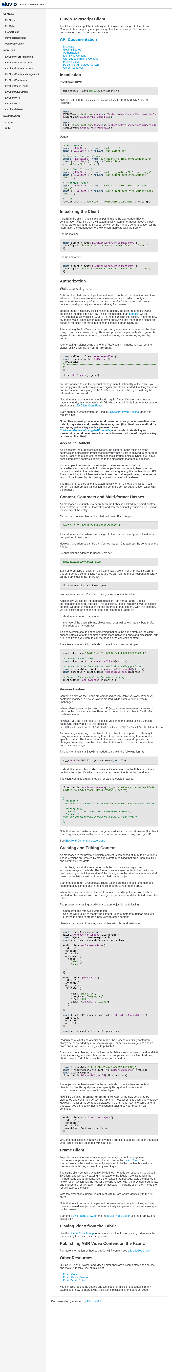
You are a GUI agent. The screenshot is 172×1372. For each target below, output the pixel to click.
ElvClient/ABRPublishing (19, 56)
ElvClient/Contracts (16, 80)
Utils (7, 128)
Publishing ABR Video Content (81, 64)
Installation (69, 46)
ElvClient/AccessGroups (18, 62)
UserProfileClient (14, 43)
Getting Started (72, 49)
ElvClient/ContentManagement (22, 74)
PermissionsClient (15, 37)
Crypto (9, 122)
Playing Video (71, 61)
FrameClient (12, 32)
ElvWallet (10, 26)
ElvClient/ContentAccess (19, 68)
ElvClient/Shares (14, 109)
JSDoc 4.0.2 (94, 1362)
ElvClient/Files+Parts (16, 86)
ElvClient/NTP (12, 103)
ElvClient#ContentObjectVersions (85, 877)
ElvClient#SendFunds (90, 427)
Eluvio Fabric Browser (84, 1276)
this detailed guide (139, 1311)
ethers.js (134, 331)
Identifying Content (74, 55)
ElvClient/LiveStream (16, 92)
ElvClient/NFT (12, 97)
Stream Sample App (82, 1294)
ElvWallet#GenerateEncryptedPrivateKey (86, 452)
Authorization (71, 52)
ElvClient (10, 20)
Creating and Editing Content (80, 58)
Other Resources (73, 67)
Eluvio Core (131, 1221)
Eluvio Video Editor (118, 1276)
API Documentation (78, 39)
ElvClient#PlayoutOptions (123, 434)
